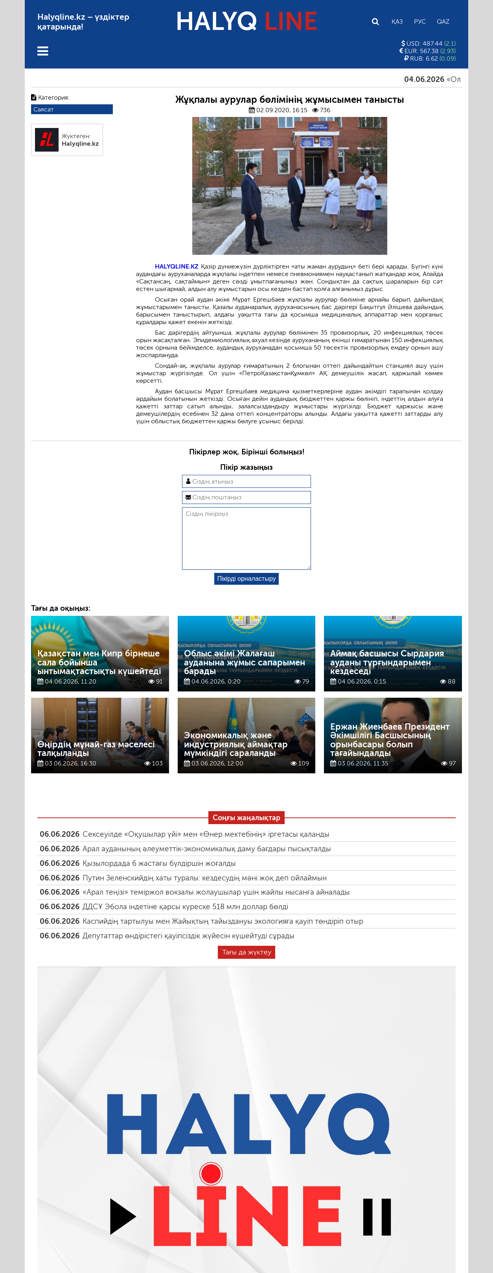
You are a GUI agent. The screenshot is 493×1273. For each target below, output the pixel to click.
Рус (420, 21)
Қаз (397, 21)
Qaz (443, 21)
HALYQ (246, 21)
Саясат (43, 109)
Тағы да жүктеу (246, 964)
